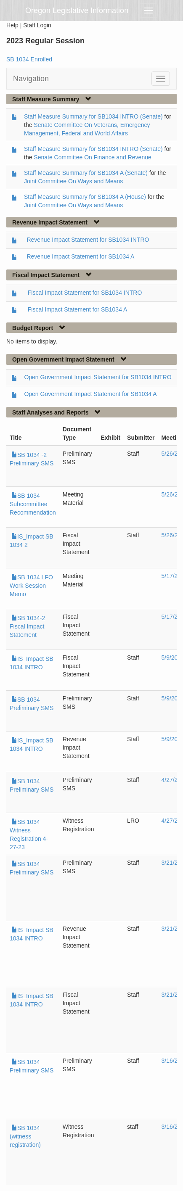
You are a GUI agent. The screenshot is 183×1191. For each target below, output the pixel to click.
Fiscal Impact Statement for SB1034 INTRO (85, 292)
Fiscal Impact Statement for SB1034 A (77, 309)
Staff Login (37, 25)
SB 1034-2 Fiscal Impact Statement (27, 626)
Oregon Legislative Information (76, 10)
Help (12, 25)
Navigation (31, 78)
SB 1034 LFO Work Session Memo (31, 585)
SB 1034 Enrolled (29, 59)
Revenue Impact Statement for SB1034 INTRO (88, 239)
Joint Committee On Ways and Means (73, 181)
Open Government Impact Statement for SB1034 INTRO (97, 377)
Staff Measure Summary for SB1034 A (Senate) (86, 172)
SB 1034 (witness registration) (25, 1136)
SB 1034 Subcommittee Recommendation (33, 504)
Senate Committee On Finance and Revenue (92, 157)
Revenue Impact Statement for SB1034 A (80, 256)
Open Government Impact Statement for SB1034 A (90, 394)
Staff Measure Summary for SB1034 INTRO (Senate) (93, 116)
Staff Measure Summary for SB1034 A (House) (85, 196)
